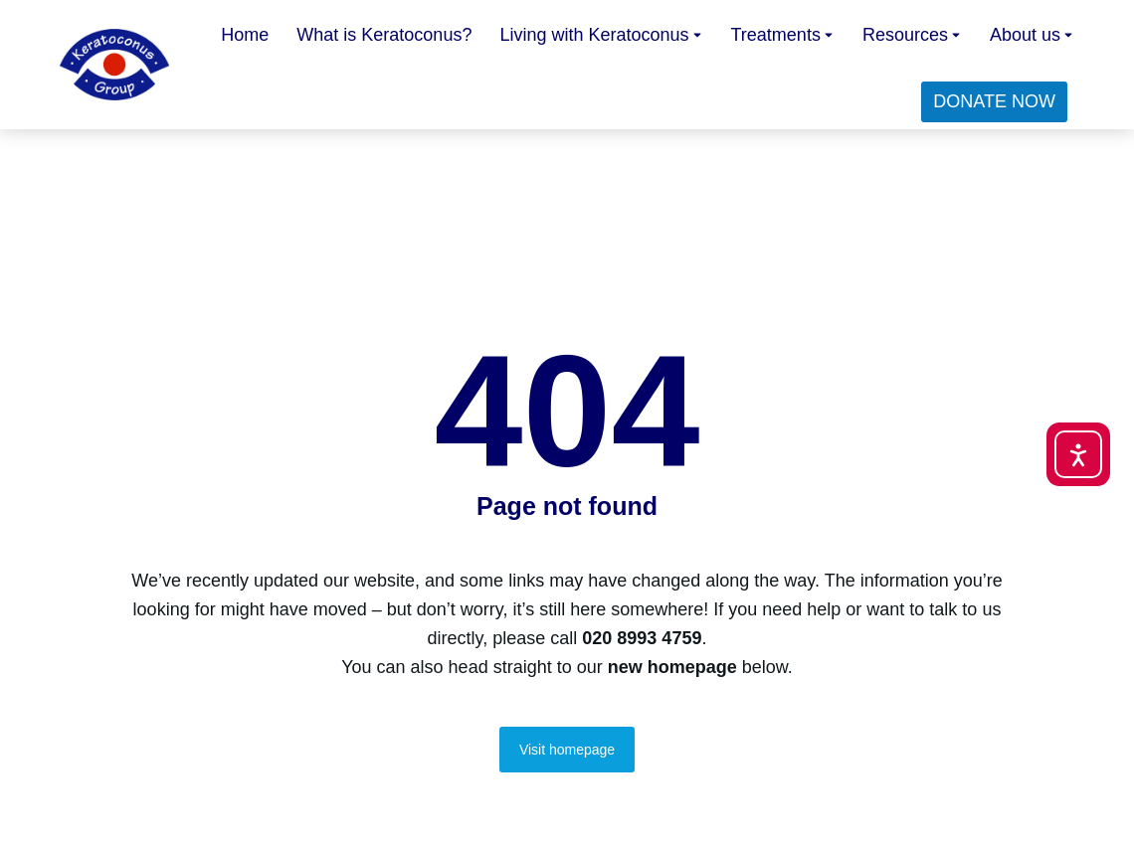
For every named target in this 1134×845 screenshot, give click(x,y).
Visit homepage (567, 750)
